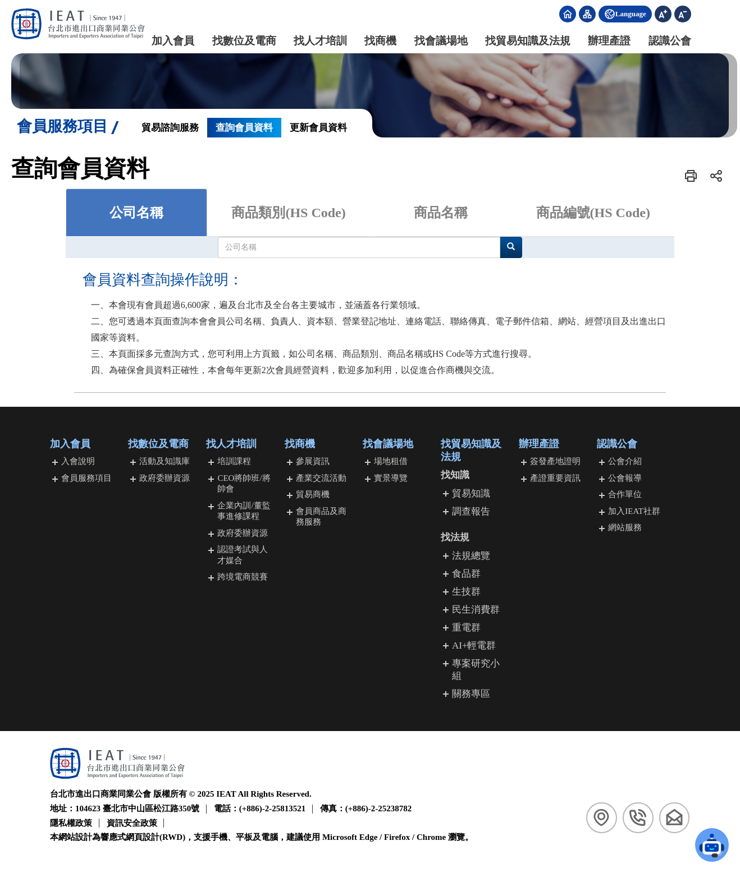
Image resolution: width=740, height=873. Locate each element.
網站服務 (625, 527)
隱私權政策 (71, 823)
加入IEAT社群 (634, 511)
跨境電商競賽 (242, 577)
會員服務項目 (86, 478)
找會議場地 (431, 41)
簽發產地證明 (555, 461)
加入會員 (163, 41)
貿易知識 (471, 493)
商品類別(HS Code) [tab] (288, 212)
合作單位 (625, 494)
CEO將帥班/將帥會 (243, 484)
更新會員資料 (318, 127)
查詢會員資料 (244, 127)
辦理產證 (599, 41)
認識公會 (659, 41)
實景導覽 (391, 478)
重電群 (466, 628)
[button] (691, 176)
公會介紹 (625, 461)
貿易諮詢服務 (170, 127)
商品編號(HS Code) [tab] (593, 212)
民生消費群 (476, 610)
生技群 (466, 591)
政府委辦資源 (164, 478)
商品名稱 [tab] (441, 212)
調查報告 (471, 511)
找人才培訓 (310, 41)
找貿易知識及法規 (517, 41)
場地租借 (391, 461)
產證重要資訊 (555, 478)
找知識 (455, 475)
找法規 (455, 537)
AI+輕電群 (474, 646)
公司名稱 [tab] (136, 212)
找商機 (371, 41)
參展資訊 (313, 461)
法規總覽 (471, 555)
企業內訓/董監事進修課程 (243, 511)
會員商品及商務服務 (321, 517)
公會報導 (625, 478)
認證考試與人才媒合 (242, 555)
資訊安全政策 (132, 823)
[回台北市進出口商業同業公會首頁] (78, 23)
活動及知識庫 (164, 461)
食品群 (466, 573)
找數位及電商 (234, 41)
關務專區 (471, 694)
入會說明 (78, 461)
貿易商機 (313, 494)
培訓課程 (234, 461)
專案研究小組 (476, 670)
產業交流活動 (321, 478)
